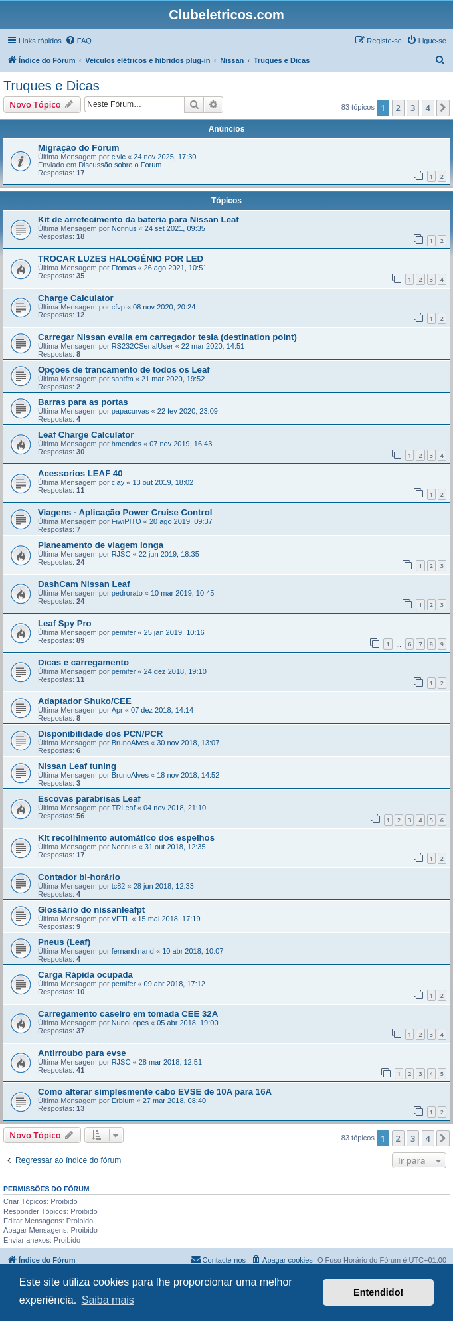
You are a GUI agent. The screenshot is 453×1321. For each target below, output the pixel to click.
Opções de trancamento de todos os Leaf (124, 370)
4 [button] (428, 108)
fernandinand (133, 951)
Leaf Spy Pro (65, 623)
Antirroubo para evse (82, 1053)
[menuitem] (78, 40)
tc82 (119, 886)
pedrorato (127, 593)
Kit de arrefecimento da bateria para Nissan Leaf (138, 219)
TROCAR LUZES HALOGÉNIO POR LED (120, 259)
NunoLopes (130, 1023)
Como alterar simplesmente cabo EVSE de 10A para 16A (155, 1092)
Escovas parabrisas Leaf (89, 799)
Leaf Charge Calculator (86, 435)
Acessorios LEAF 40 (80, 473)
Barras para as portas (83, 402)
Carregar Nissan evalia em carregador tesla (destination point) (167, 337)
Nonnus (124, 228)
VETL (121, 919)
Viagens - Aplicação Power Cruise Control (125, 512)
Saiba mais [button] (108, 1300)
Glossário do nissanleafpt (91, 910)
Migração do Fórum (78, 148)
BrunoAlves (130, 743)
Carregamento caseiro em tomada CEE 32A (128, 1014)
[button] (443, 108)
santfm (123, 379)
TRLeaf (124, 808)
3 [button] (412, 108)
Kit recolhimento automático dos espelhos (126, 838)
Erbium (123, 1100)
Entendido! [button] (378, 1292)
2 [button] (398, 108)
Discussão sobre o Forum (119, 165)
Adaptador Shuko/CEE (85, 701)
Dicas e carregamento (83, 662)
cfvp (118, 307)
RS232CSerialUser (142, 346)
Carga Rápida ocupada (85, 975)
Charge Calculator (76, 298)
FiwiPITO (126, 521)
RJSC (121, 554)
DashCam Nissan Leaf (84, 584)
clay (118, 482)
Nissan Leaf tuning (77, 766)
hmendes (126, 444)
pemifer (124, 632)
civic (119, 157)
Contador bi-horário (79, 877)
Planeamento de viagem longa (100, 545)
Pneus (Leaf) (64, 942)
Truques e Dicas (51, 85)
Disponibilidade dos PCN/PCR (100, 734)
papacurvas (130, 411)
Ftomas (124, 268)
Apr (117, 710)
